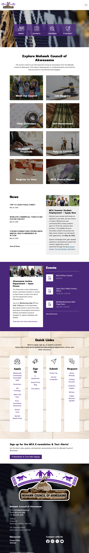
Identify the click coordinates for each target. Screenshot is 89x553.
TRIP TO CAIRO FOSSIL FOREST (22, 205)
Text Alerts (35, 389)
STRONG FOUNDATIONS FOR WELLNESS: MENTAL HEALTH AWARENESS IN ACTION (26, 233)
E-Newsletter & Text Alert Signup (26, 457)
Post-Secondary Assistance (17, 403)
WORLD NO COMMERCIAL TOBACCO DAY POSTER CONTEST (26, 218)
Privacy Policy (15, 540)
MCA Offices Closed (64, 275)
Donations (17, 384)
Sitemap (13, 543)
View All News (15, 246)
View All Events (51, 314)
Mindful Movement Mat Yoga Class (65, 303)
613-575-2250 (20, 512)
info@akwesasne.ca (21, 510)
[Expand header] (86, 5)
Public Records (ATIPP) (72, 398)
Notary (71, 392)
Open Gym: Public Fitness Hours (66, 289)
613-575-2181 (18, 515)
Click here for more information (25, 321)
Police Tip (53, 373)
